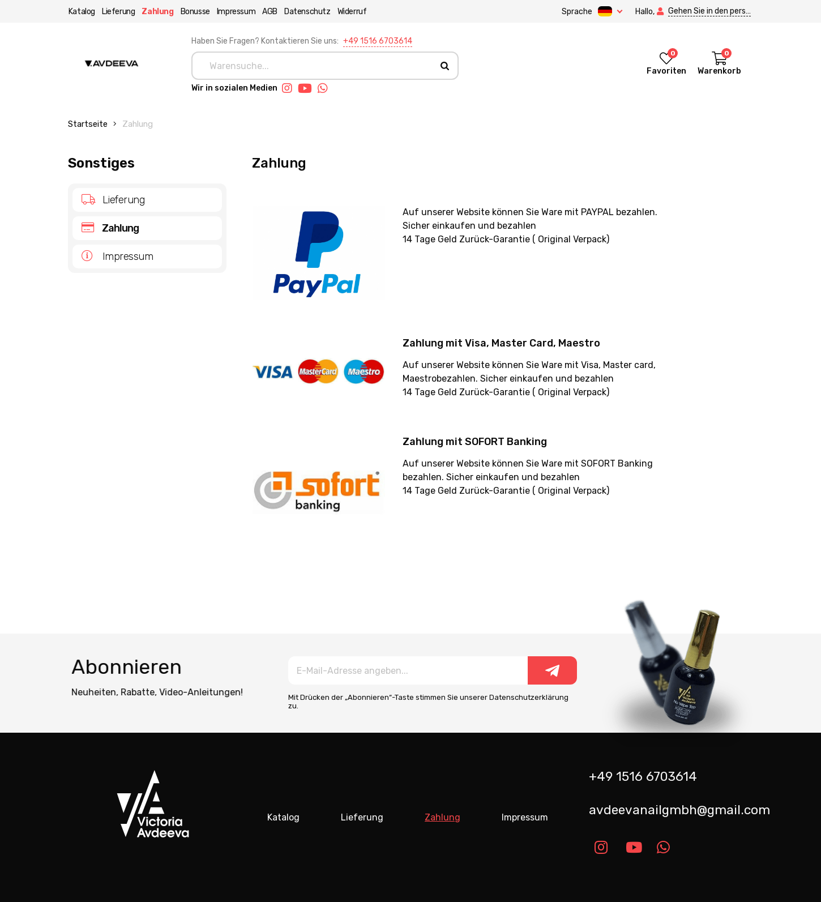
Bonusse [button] (194, 11)
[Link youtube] (308, 88)
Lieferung (117, 11)
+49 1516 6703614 (377, 41)
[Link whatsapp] (325, 88)
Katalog (81, 11)
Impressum (235, 11)
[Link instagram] (290, 88)
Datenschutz (307, 11)
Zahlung (157, 11)
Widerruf (351, 11)
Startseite (88, 124)
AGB (269, 11)
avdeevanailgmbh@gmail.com (675, 810)
